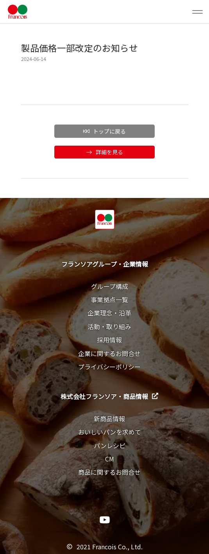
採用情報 (109, 339)
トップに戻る (104, 131)
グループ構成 (109, 286)
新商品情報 (109, 418)
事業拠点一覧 (109, 299)
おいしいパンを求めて (109, 431)
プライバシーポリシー (109, 366)
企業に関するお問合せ (109, 353)
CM (109, 458)
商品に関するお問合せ (109, 472)
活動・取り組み (109, 326)
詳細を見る (104, 152)
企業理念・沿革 (109, 312)
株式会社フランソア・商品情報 (109, 396)
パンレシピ (109, 445)
